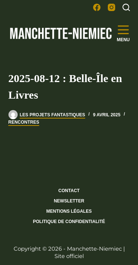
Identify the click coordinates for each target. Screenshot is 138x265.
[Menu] (123, 33)
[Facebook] (96, 7)
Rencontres (23, 122)
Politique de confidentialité (69, 221)
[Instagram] (111, 7)
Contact (69, 190)
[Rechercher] (126, 7)
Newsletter (69, 201)
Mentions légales (69, 211)
